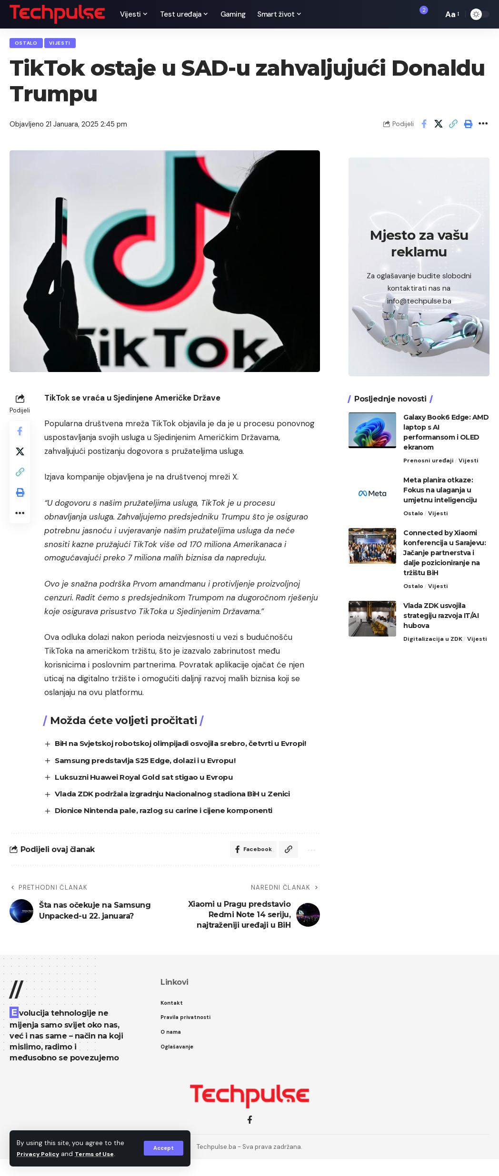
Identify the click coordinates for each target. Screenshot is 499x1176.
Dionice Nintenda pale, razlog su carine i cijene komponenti (174, 824)
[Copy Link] (453, 127)
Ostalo (28, 44)
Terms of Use (100, 1154)
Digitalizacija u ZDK (433, 637)
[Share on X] (438, 127)
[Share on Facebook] (423, 127)
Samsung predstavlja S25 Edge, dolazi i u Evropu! (153, 774)
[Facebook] (250, 1137)
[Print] (468, 127)
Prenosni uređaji (428, 457)
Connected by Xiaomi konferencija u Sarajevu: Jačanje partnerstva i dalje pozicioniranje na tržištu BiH (444, 550)
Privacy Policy (40, 1154)
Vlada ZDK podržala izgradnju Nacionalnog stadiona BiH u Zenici (183, 808)
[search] (433, 14)
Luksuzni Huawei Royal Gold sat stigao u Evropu (151, 791)
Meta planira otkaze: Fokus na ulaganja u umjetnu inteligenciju (440, 486)
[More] (482, 127)
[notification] (419, 14)
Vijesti (67, 44)
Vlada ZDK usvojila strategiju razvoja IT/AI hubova (441, 613)
